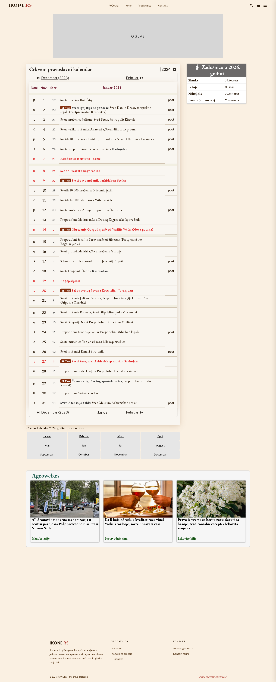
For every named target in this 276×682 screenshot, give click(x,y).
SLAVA (66, 107)
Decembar (160, 454)
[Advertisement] (138, 588)
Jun (84, 445)
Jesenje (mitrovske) (201, 100)
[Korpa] (258, 5)
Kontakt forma (181, 653)
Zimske (193, 80)
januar (103, 412)
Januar (47, 436)
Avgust (160, 445)
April (160, 436)
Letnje (192, 87)
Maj (47, 445)
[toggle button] (265, 5)
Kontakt (163, 5)
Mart (120, 436)
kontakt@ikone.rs (183, 648)
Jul (120, 445)
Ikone (128, 5)
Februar (84, 436)
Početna (113, 5)
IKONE (20, 5)
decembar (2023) (53, 77)
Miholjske (195, 93)
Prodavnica (144, 5)
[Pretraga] (251, 5)
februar (134, 77)
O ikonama (117, 658)
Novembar (120, 454)
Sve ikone (116, 648)
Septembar (47, 454)
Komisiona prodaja (121, 653)
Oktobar (84, 454)
